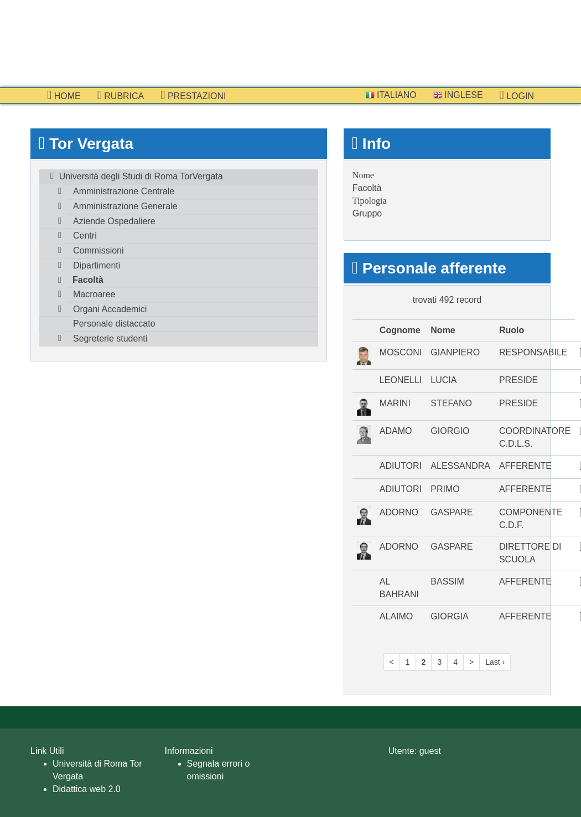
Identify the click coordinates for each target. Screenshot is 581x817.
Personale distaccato (114, 323)
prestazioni (193, 95)
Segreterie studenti (110, 338)
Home (64, 95)
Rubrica (120, 95)
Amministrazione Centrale (123, 191)
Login (517, 95)
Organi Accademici (110, 309)
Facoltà (87, 280)
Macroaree (94, 294)
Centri (85, 235)
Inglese (458, 95)
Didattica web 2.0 (87, 789)
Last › (495, 662)
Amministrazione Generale (125, 206)
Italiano (391, 95)
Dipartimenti (96, 265)
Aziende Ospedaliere (114, 221)
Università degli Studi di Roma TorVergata (141, 176)
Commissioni (98, 250)
